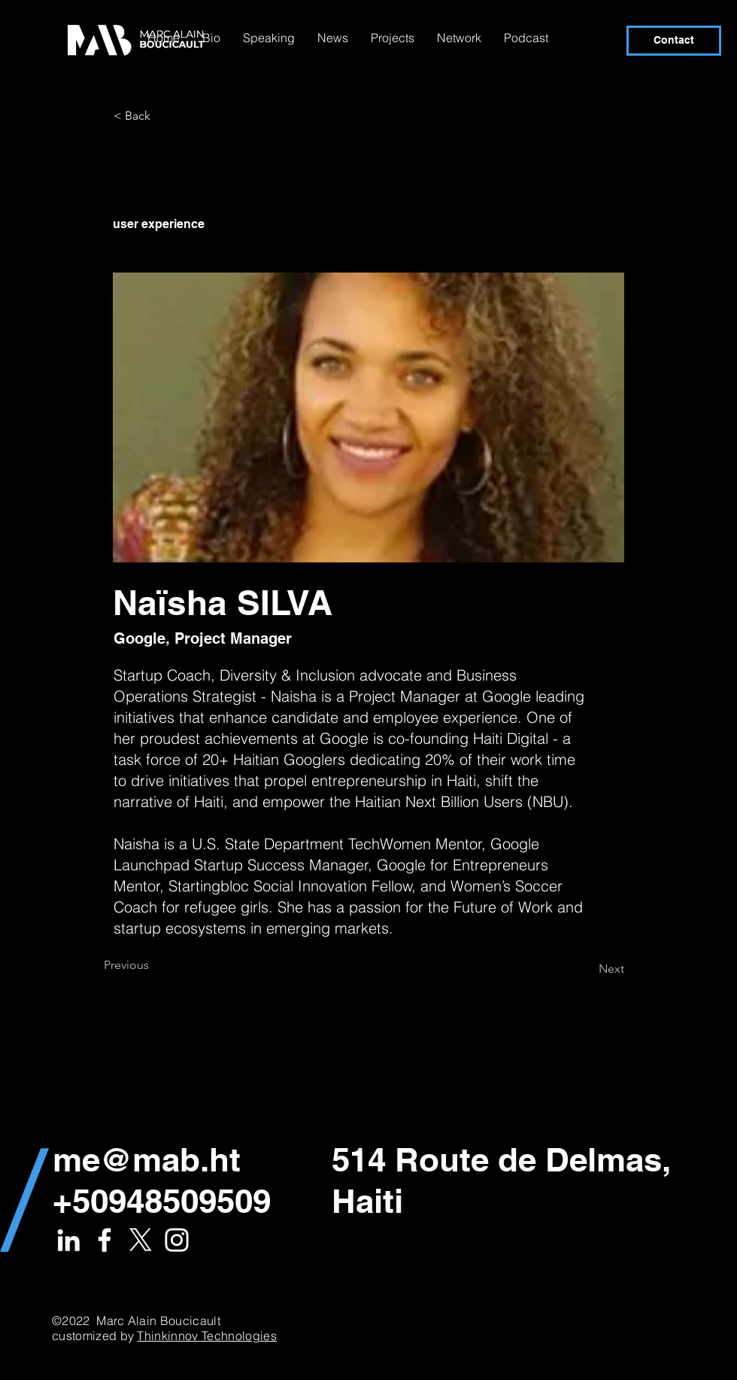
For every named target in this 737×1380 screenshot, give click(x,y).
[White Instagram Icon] (177, 1240)
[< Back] (163, 116)
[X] (140, 1240)
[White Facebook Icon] (104, 1240)
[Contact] (673, 41)
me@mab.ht (147, 1159)
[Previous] (153, 965)
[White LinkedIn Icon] (68, 1240)
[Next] (586, 969)
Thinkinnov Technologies (206, 1335)
